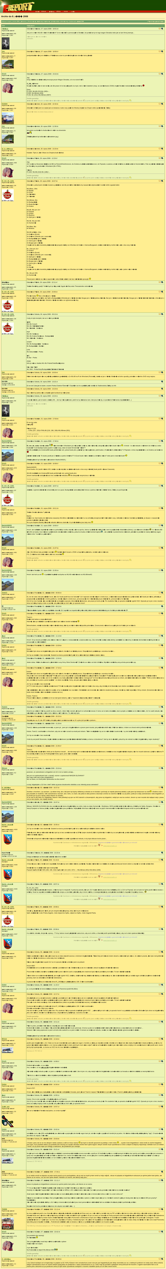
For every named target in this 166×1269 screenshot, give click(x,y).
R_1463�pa (6, 787)
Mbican (4, 768)
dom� (37, 11)
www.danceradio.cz (110, 846)
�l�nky (51, 11)
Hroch (4, 74)
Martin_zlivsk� (7, 825)
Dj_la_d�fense (7, 149)
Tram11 (4, 592)
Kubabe (5, 104)
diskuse (43, 11)
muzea (66, 11)
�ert (3, 636)
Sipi (3, 372)
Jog (3, 51)
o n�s (73, 11)
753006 (4, 1209)
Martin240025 (7, 441)
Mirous (4, 1039)
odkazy (58, 11)
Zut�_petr (6, 1107)
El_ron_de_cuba (8, 181)
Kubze (4, 508)
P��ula (5, 29)
